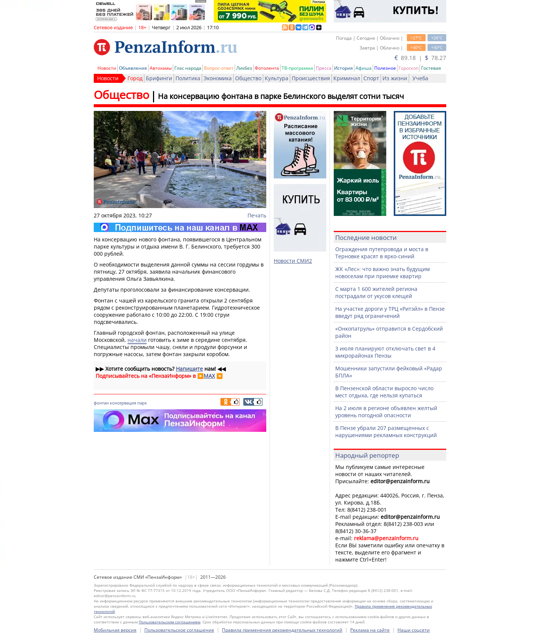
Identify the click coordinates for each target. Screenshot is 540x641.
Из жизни (394, 78)
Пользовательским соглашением (169, 622)
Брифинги (159, 78)
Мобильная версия (115, 630)
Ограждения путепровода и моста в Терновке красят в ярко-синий (381, 253)
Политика (188, 78)
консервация (123, 403)
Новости (107, 68)
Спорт (371, 78)
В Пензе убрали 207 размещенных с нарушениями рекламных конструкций (386, 431)
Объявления (133, 68)
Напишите (189, 368)
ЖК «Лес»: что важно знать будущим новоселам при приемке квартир (382, 272)
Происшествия (311, 78)
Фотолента (267, 68)
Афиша (364, 68)
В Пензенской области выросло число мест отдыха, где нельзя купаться (384, 392)
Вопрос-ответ (219, 68)
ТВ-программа (297, 68)
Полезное (385, 68)
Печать (257, 215)
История (343, 68)
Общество (248, 78)
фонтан (101, 403)
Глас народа (187, 68)
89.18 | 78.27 (420, 57)
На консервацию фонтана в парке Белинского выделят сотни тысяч (281, 96)
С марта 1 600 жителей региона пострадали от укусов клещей (376, 292)
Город (135, 78)
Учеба (420, 78)
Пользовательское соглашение (179, 630)
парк (142, 403)
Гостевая (431, 68)
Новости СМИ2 (293, 260)
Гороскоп (408, 68)
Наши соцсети (414, 630)
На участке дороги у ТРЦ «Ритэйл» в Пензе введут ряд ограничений (390, 312)
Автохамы (161, 68)
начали (137, 339)
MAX (209, 375)
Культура (276, 78)
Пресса (324, 68)
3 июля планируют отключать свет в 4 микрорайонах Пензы (385, 352)
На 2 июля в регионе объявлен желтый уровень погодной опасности (386, 411)
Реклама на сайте (370, 630)
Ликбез (244, 68)
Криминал (346, 78)
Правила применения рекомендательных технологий (282, 630)
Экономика (218, 78)
